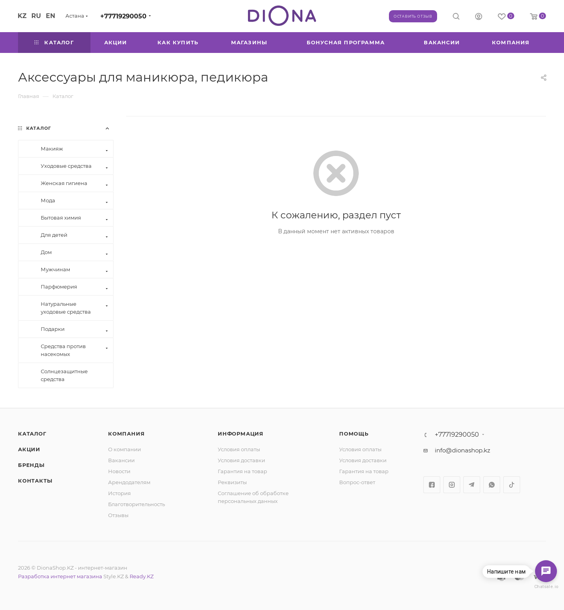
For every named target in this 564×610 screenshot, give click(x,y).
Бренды (31, 465)
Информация (241, 433)
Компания (126, 433)
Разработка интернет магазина (60, 576)
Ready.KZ (142, 576)
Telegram (471, 484)
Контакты (35, 480)
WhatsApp (491, 484)
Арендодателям (129, 482)
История (119, 493)
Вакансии (121, 460)
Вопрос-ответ (357, 482)
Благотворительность (136, 504)
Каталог (32, 433)
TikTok (511, 484)
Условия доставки (241, 460)
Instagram (451, 484)
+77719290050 (123, 16)
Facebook (431, 484)
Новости (119, 471)
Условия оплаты (239, 449)
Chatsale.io (546, 586)
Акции (29, 449)
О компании (124, 449)
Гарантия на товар (242, 471)
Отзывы (118, 515)
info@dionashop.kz (462, 450)
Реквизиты (232, 482)
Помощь (354, 433)
